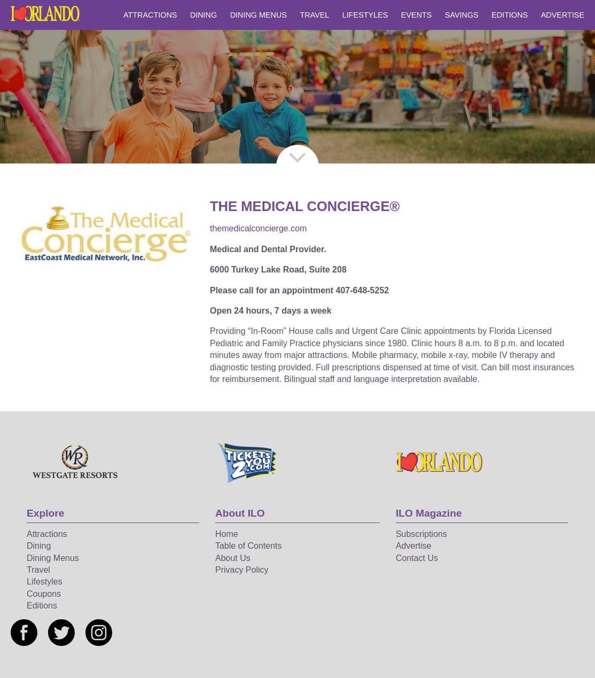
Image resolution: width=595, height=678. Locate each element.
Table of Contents (248, 545)
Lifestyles (365, 15)
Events (416, 15)
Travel (314, 15)
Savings (462, 15)
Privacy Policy (242, 569)
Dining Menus (258, 15)
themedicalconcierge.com (258, 228)
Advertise (562, 15)
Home (226, 534)
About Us (232, 558)
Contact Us (417, 558)
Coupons (44, 593)
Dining (203, 15)
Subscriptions (421, 534)
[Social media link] (24, 632)
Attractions (150, 15)
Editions (509, 15)
